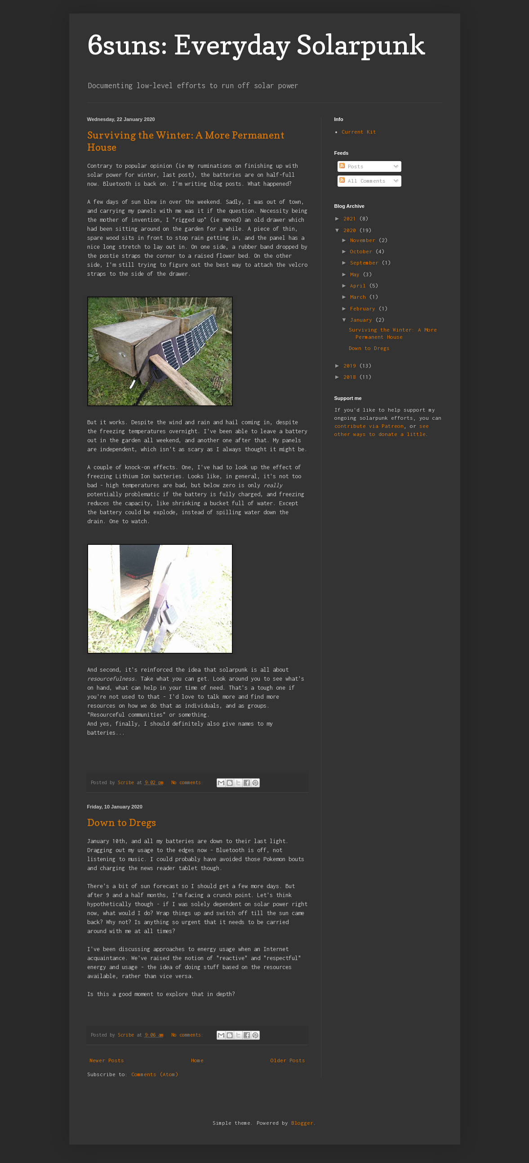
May (356, 274)
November (364, 240)
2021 (351, 218)
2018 (351, 377)
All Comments (362, 181)
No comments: (188, 782)
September (366, 262)
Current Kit (359, 132)
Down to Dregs (121, 822)
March (359, 297)
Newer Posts (106, 1060)
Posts (351, 166)
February (364, 308)
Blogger (302, 1123)
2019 (351, 365)
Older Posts (288, 1060)
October (362, 251)
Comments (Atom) (154, 1074)
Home (197, 1060)
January (362, 320)
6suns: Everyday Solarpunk (256, 44)
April (359, 285)
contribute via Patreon (369, 426)
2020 (351, 230)
